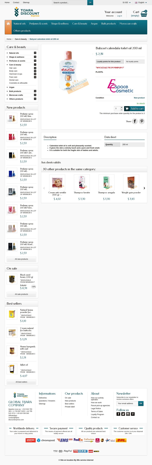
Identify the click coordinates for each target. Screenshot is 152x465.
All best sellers (21, 382)
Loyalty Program (97, 414)
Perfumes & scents (38, 23)
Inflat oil (24, 364)
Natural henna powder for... (26, 311)
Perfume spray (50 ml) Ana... (26, 115)
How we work (96, 403)
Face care (13, 77)
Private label (70, 407)
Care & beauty (79, 23)
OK (90, 2)
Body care (13, 71)
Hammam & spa (15, 74)
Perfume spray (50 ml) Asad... (27, 243)
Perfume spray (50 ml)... (26, 133)
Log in (119, 16)
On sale (68, 398)
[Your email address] (127, 403)
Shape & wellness (60, 23)
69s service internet (85, 460)
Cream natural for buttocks (27, 329)
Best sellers (69, 404)
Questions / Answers (47, 401)
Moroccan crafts (128, 23)
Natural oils (20, 23)
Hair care (13, 68)
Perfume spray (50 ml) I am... (26, 151)
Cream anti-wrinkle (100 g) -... (57, 193)
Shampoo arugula (106, 192)
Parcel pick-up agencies (100, 406)
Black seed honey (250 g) (26, 275)
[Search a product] (69, 2)
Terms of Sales (97, 411)
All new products (21, 259)
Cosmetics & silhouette (18, 83)
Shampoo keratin (82, 192)
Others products (22, 30)
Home (9, 39)
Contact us (95, 417)
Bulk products (108, 23)
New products (70, 401)
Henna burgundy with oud (27, 347)
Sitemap (42, 404)
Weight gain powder (131, 192)
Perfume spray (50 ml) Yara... (26, 206)
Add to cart (133, 108)
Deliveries (43, 398)
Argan (94, 23)
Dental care (13, 80)
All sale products (21, 294)
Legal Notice (96, 408)
